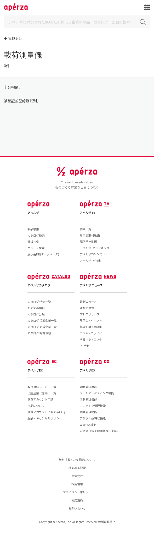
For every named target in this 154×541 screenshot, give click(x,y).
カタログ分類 (36, 314)
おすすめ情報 (36, 308)
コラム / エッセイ (91, 333)
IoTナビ (85, 345)
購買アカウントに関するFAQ (46, 412)
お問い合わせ (77, 508)
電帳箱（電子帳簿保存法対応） (100, 431)
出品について (36, 405)
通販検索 (33, 241)
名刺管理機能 (88, 399)
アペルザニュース (91, 285)
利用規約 (77, 500)
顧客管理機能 (88, 387)
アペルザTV (87, 212)
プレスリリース (90, 314)
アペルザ (33, 212)
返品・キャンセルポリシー (44, 418)
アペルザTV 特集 (90, 260)
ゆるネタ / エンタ (91, 339)
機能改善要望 (77, 468)
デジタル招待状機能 (93, 418)
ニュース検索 (35, 248)
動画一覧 (85, 229)
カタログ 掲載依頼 (39, 333)
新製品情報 (87, 308)
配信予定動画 (88, 241)
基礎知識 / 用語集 (91, 327)
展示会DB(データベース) (43, 254)
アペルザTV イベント (93, 254)
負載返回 (15, 38)
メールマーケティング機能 (97, 393)
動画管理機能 (88, 412)
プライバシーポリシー (77, 492)
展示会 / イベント (91, 320)
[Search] (77, 21)
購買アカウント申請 (40, 399)
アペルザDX (87, 370)
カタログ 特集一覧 (39, 301)
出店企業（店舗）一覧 (41, 393)
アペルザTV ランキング (95, 248)
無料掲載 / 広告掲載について (77, 459)
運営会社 (77, 476)
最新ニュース (88, 301)
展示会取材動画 (90, 235)
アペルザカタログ (38, 285)
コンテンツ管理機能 (93, 405)
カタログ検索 (36, 235)
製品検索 (33, 229)
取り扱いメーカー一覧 (41, 387)
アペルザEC (35, 370)
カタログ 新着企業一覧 (42, 327)
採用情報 (77, 484)
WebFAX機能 (88, 424)
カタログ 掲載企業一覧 (42, 320)
